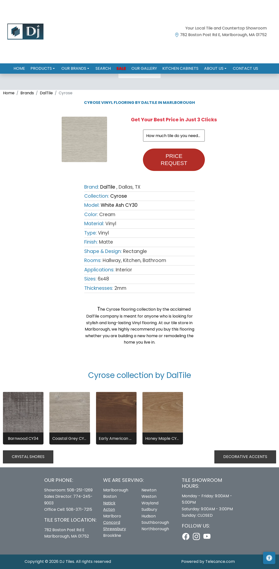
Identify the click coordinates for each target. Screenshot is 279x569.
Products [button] (46, 66)
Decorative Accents (245, 456)
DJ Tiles (66, 561)
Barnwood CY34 (23, 438)
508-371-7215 (79, 509)
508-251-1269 (80, 490)
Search (104, 66)
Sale (121, 66)
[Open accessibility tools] (269, 558)
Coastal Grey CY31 (69, 438)
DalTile (46, 93)
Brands (27, 93)
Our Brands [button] (77, 66)
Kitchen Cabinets (177, 66)
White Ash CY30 (119, 205)
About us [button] (209, 66)
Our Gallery (142, 66)
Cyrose (118, 196)
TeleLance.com (220, 561)
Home (25, 66)
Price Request (174, 159)
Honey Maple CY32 (162, 438)
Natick (109, 503)
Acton (109, 509)
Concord (111, 522)
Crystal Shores (28, 456)
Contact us (239, 66)
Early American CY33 (116, 438)
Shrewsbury (114, 529)
